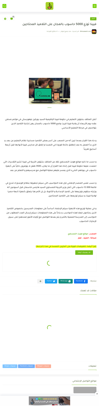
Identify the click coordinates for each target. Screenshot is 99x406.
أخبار (93, 19)
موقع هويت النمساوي (78, 234)
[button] (81, 281)
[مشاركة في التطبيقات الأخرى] (40, 281)
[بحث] (4, 6)
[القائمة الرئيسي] (95, 6)
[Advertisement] (49, 59)
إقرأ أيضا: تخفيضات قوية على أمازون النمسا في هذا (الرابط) (66, 246)
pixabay (49, 107)
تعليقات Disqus (10, 366)
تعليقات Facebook (26, 366)
